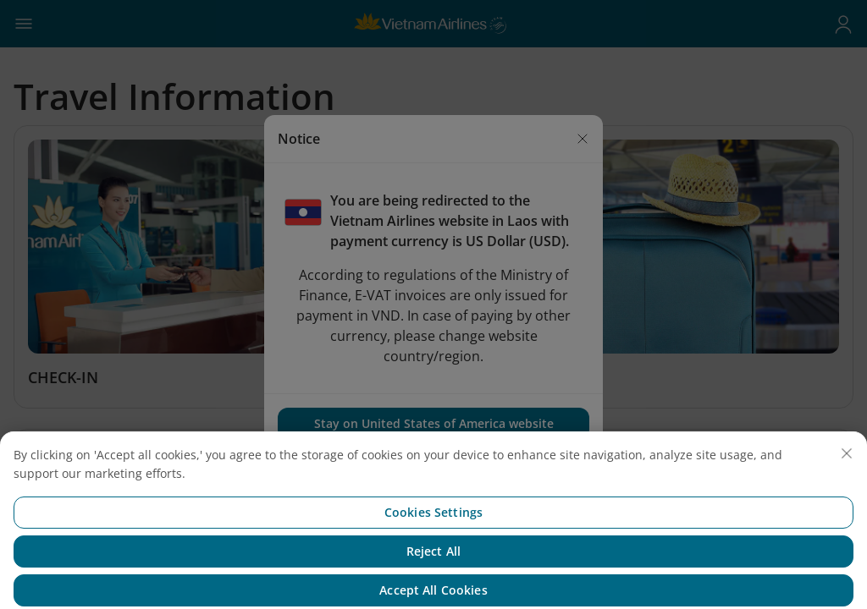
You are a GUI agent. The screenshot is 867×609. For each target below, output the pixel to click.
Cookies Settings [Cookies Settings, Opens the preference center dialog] (433, 523)
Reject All (433, 562)
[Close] (846, 464)
